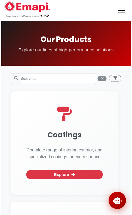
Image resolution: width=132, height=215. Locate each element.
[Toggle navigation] (122, 10)
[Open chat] (117, 200)
